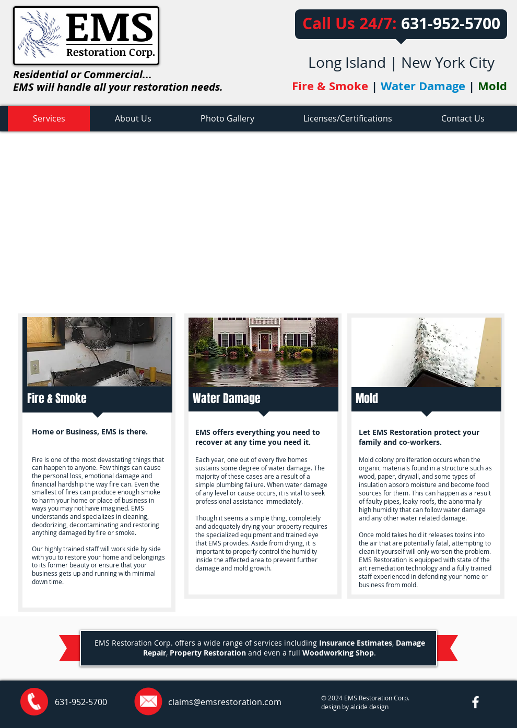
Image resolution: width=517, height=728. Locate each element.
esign (381, 706)
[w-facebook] (475, 702)
